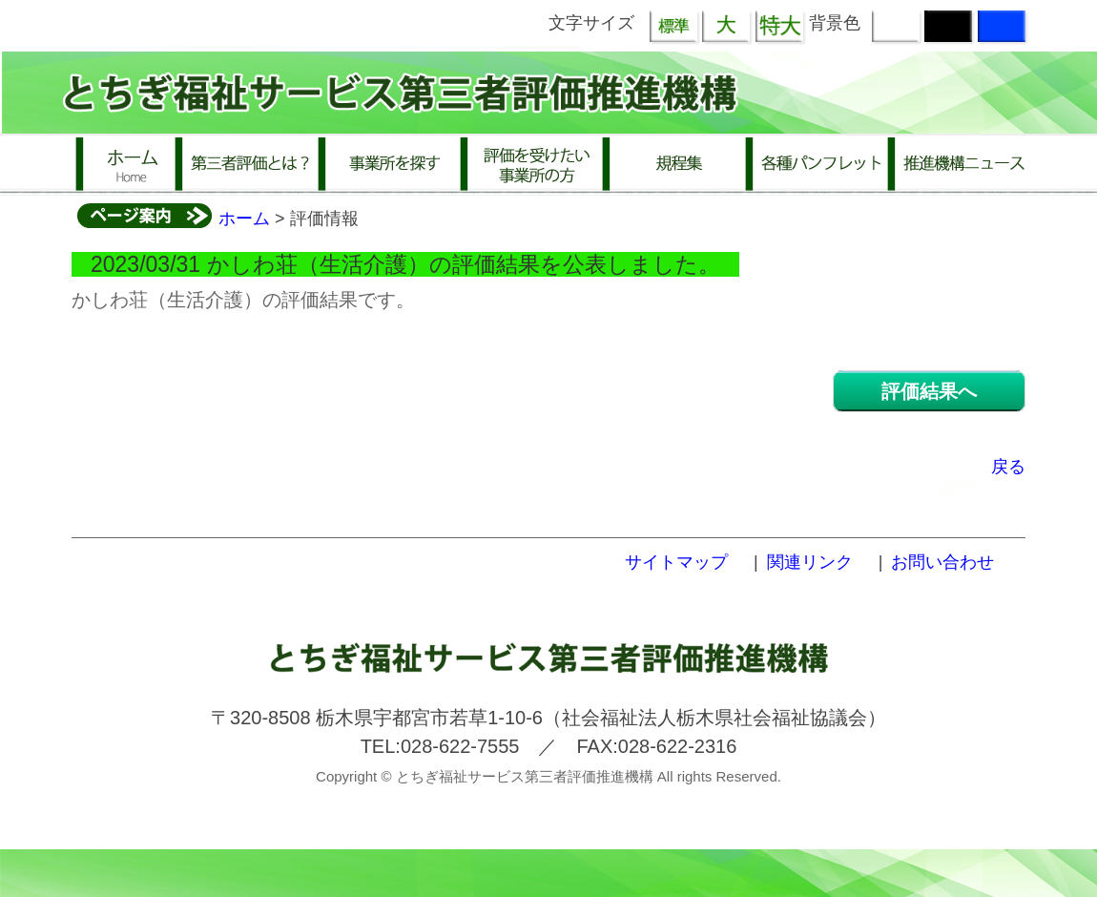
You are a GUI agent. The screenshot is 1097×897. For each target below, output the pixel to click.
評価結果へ (929, 391)
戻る (1008, 466)
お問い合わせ (942, 562)
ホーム (244, 218)
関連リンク (810, 562)
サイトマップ (676, 562)
